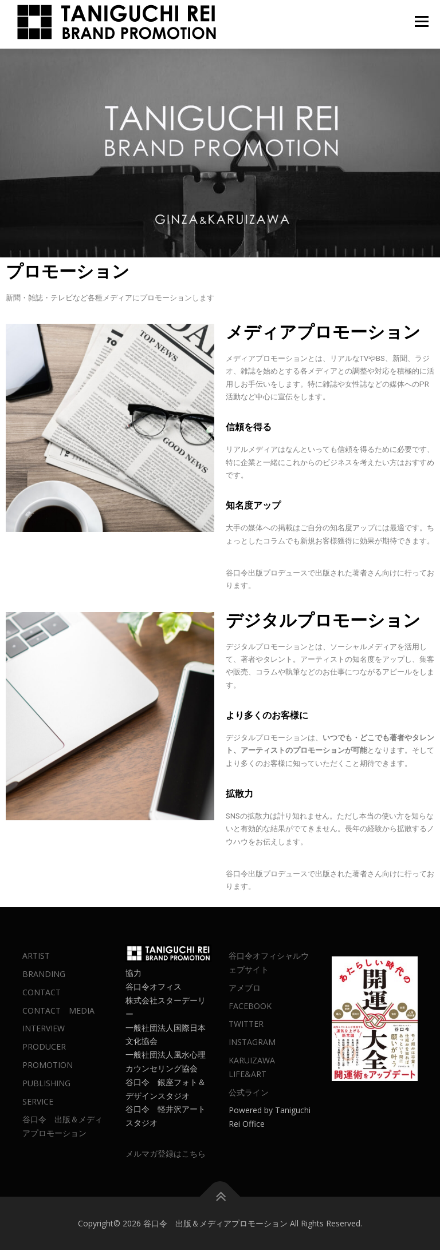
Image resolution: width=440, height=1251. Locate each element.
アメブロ (245, 988)
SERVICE (37, 1102)
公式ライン (249, 1092)
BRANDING (43, 975)
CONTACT (41, 992)
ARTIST (36, 956)
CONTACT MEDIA (58, 1011)
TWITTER (246, 1024)
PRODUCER (44, 1047)
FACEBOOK (250, 1006)
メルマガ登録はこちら (165, 1154)
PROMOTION (47, 1066)
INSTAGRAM (252, 1043)
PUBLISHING (46, 1083)
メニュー (421, 21)
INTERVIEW (43, 1029)
